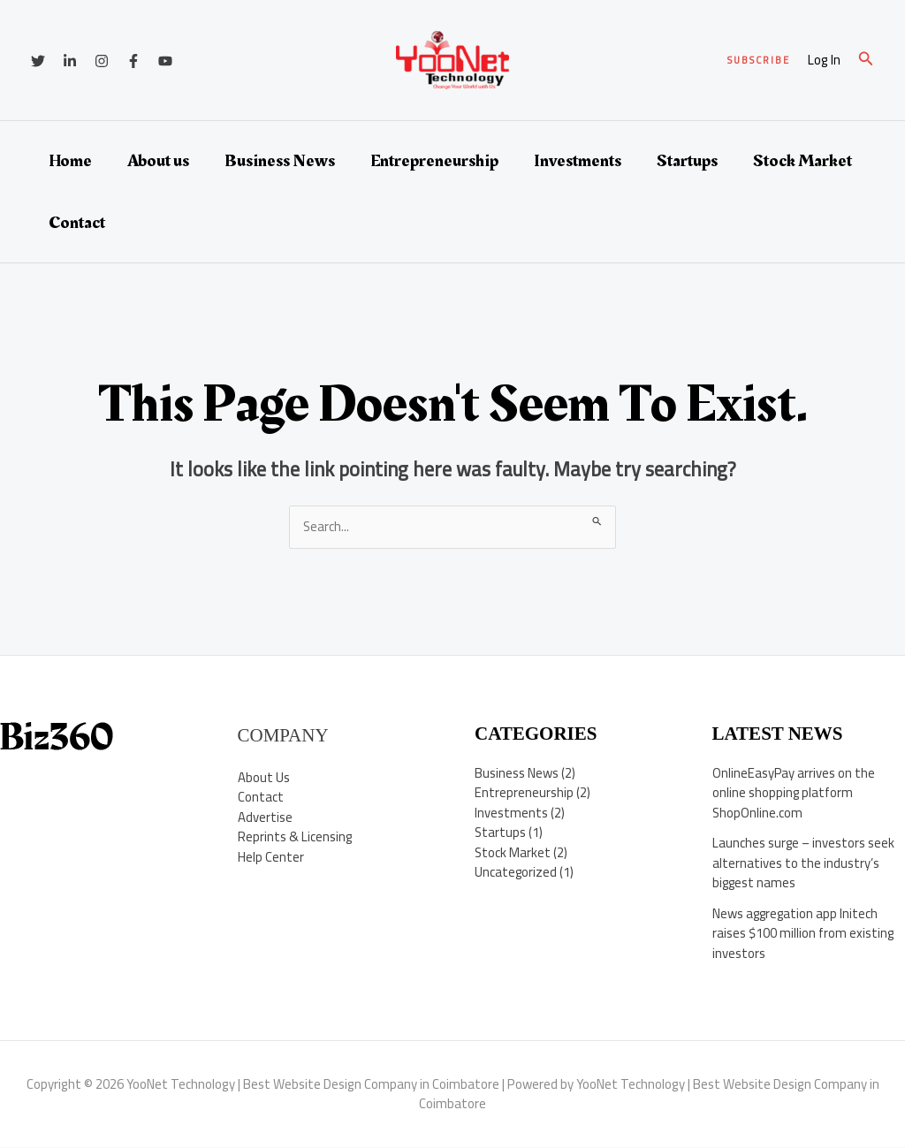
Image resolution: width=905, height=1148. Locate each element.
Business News (279, 161)
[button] (758, 60)
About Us (264, 777)
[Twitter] (38, 61)
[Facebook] (133, 61)
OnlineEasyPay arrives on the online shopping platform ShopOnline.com (794, 792)
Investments (577, 161)
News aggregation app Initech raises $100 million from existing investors (803, 933)
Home (70, 161)
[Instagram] (102, 61)
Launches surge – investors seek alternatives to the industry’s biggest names (804, 863)
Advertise (265, 817)
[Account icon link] (824, 60)
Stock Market (802, 161)
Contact (77, 222)
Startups (687, 161)
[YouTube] (165, 61)
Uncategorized (516, 873)
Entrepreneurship (434, 161)
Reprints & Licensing (295, 837)
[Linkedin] (70, 61)
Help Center (271, 857)
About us (158, 161)
